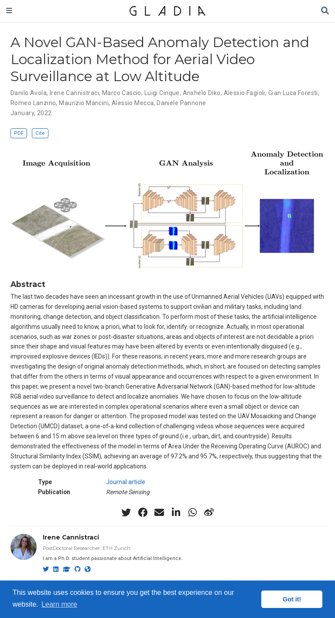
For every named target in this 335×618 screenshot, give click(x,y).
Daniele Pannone (181, 102)
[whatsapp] (192, 512)
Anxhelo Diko (202, 92)
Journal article (125, 481)
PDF (19, 133)
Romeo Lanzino (33, 102)
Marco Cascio (121, 92)
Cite (40, 133)
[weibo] (208, 512)
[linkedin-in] (175, 512)
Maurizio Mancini (84, 102)
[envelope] (159, 512)
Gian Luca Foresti (293, 92)
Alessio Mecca (133, 102)
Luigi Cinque (162, 92)
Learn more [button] (59, 604)
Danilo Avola (28, 92)
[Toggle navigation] (9, 11)
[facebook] (142, 512)
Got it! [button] (292, 599)
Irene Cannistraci (74, 92)
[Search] (325, 11)
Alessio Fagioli (244, 92)
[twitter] (126, 512)
